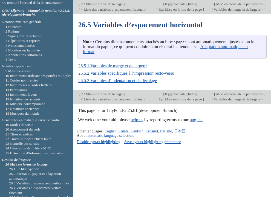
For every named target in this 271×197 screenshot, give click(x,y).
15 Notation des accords (23, 99)
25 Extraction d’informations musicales (34, 153)
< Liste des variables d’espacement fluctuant (113, 9)
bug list (196, 119)
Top (167, 4)
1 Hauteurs (13, 27)
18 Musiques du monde (22, 113)
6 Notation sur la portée (22, 50)
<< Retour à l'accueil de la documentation (32, 3)
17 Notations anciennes (22, 109)
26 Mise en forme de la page (26, 164)
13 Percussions (16, 90)
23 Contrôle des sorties (22, 143)
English (111, 131)
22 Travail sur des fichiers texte (28, 139)
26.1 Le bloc (24, 169)
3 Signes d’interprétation (23, 36)
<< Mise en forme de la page (101, 4)
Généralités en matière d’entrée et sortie (31, 120)
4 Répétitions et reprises (23, 41)
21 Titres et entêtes (19, 134)
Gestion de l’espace (16, 160)
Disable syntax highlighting (98, 141)
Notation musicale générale (22, 22)
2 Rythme (12, 31)
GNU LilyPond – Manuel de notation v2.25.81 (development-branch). (36, 12)
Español (151, 131)
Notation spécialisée (16, 66)
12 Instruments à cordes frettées (28, 85)
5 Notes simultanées (20, 46)
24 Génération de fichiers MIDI (28, 148)
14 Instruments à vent (21, 94)
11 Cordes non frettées (21, 80)
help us (137, 119)
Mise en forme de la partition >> (239, 4)
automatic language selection (110, 135)
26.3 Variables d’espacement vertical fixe (39, 183)
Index (192, 4)
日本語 (180, 131)
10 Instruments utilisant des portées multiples (38, 76)
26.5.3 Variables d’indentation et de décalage (117, 80)
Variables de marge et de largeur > (238, 9)
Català (124, 131)
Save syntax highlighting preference (152, 141)
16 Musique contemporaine (25, 104)
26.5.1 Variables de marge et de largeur (112, 65)
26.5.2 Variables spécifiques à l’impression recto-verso (126, 73)
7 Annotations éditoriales (23, 55)
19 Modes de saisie (19, 125)
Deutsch (137, 131)
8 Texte (10, 59)
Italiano (166, 131)
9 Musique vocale (18, 71)
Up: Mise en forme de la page (180, 9)
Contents (178, 4)
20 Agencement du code (23, 129)
